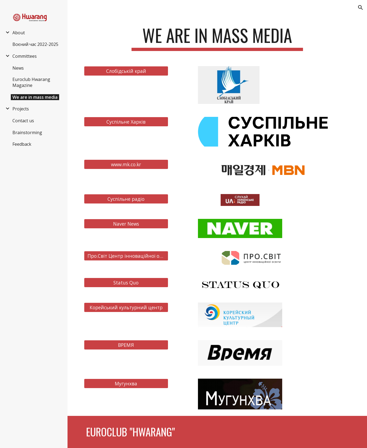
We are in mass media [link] (35, 97)
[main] (217, 38)
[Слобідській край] (126, 71)
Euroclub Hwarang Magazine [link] (31, 82)
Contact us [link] (23, 121)
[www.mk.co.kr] (126, 164)
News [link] (18, 68)
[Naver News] (126, 224)
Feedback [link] (21, 144)
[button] (360, 7)
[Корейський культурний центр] (126, 307)
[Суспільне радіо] (126, 198)
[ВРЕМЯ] (126, 345)
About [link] (18, 33)
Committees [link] (24, 56)
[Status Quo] (126, 282)
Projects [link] (20, 109)
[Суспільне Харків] (126, 122)
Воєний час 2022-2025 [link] (35, 44)
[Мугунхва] (126, 383)
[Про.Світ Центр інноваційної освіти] (126, 256)
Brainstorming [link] (27, 132)
